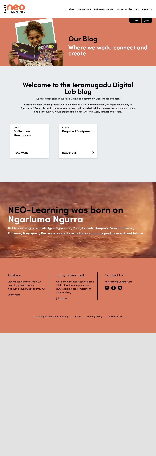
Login (135, 20)
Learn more (14, 294)
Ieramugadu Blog (124, 9)
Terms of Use (116, 316)
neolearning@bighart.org (118, 281)
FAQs (137, 9)
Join (147, 20)
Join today (61, 298)
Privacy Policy (94, 316)
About (72, 9)
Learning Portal (84, 9)
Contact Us (147, 9)
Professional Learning (103, 9)
